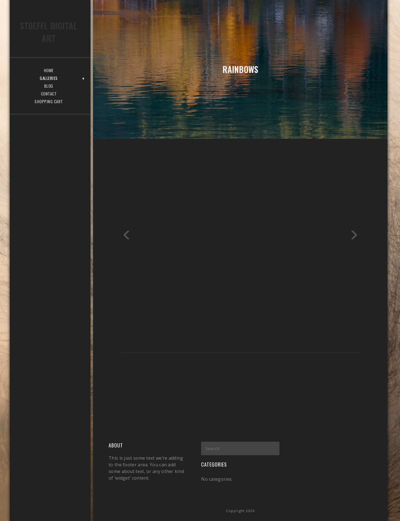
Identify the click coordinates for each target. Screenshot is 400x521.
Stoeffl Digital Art (48, 31)
